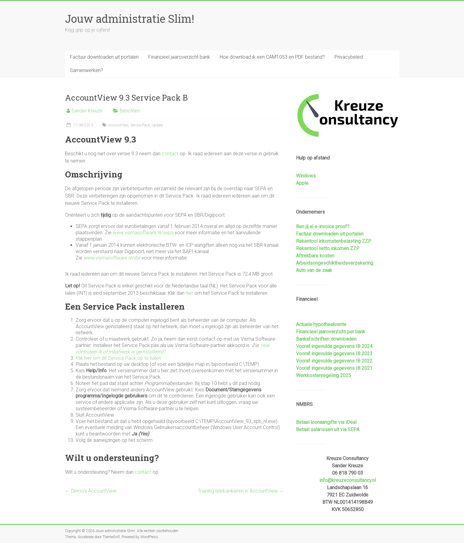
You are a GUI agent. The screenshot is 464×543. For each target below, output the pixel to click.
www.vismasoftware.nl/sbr (112, 258)
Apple (302, 183)
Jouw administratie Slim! (129, 18)
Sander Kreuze (87, 111)
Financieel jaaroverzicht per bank (330, 332)
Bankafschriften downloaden (326, 339)
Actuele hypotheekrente (321, 324)
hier (189, 293)
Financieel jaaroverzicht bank (179, 57)
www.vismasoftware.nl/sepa (143, 232)
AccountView (118, 125)
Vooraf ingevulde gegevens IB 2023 (334, 353)
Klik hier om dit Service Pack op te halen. (119, 358)
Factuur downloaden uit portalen (104, 57)
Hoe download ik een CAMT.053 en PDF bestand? (272, 57)
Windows (306, 176)
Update (157, 125)
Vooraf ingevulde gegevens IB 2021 (334, 368)
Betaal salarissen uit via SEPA (327, 429)
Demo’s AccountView (90, 491)
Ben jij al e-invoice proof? (322, 226)
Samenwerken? (86, 70)
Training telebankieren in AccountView (241, 491)
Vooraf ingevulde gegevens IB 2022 (334, 361)
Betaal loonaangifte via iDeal (326, 422)
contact (170, 153)
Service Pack (140, 125)
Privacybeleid (349, 57)
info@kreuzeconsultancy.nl (347, 480)
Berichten (130, 111)
